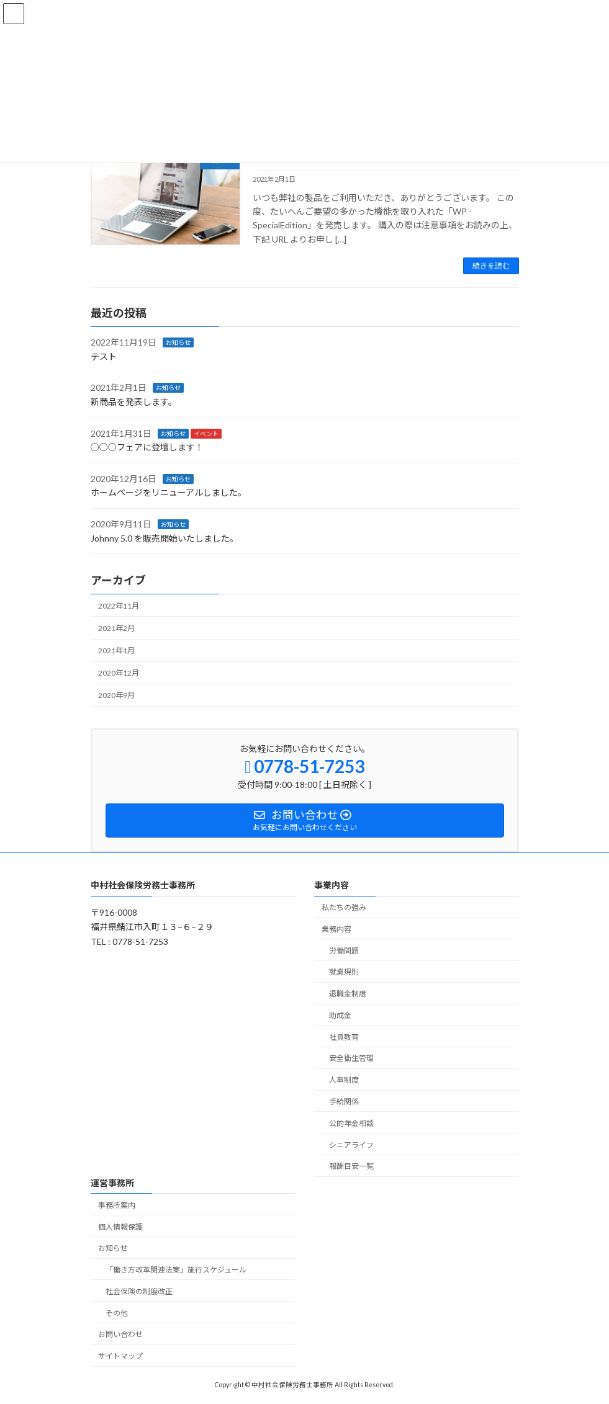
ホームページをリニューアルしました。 (168, 492)
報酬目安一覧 (351, 1166)
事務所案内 (116, 1205)
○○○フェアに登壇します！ (147, 447)
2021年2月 (116, 628)
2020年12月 (118, 672)
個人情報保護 (120, 1227)
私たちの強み (344, 907)
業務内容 (336, 929)
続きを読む (491, 266)
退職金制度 (347, 994)
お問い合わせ (120, 1334)
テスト (104, 356)
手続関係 (344, 1101)
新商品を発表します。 (134, 401)
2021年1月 (116, 650)
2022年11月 (118, 605)
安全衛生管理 (351, 1058)
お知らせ (178, 342)
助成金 (340, 1015)
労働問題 (344, 950)
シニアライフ (351, 1145)
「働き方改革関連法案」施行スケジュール (176, 1270)
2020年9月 (116, 695)
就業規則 (344, 972)
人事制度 (344, 1080)
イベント (206, 433)
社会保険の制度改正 (139, 1291)
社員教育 (344, 1037)
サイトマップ (120, 1356)
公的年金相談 (351, 1123)
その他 (117, 1313)
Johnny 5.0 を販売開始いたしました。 (164, 538)
